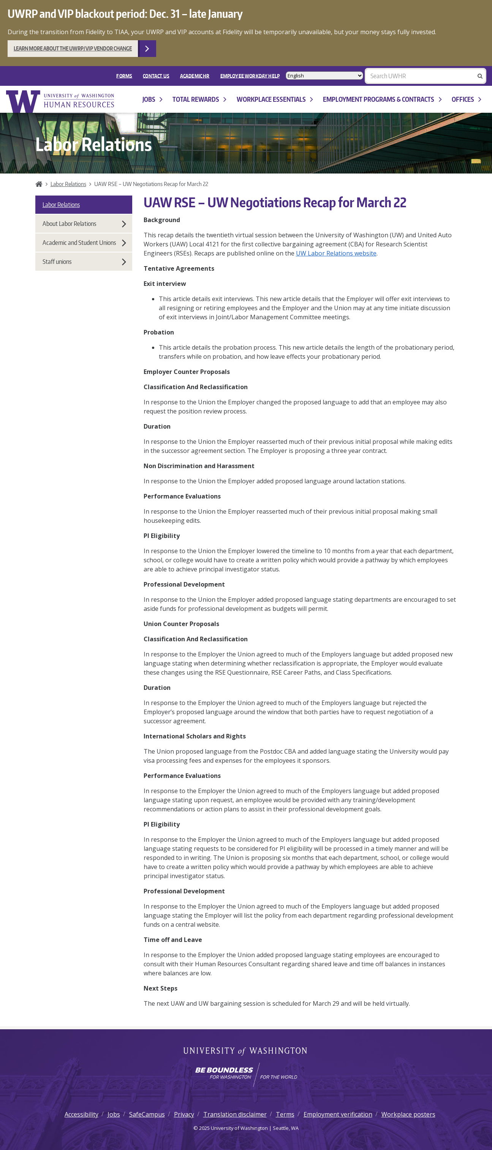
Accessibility (81, 1114)
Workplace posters (408, 1114)
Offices (466, 99)
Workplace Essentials (275, 99)
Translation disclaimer (235, 1114)
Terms (285, 1114)
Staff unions (84, 262)
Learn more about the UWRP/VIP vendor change (73, 48)
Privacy (184, 1114)
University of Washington (246, 1052)
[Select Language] (324, 75)
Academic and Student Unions (84, 243)
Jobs (152, 99)
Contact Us (156, 76)
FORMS (124, 76)
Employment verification (338, 1114)
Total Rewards (199, 99)
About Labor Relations (84, 224)
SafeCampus (147, 1114)
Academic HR (195, 76)
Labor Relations (68, 184)
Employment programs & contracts (382, 99)
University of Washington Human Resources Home (60, 101)
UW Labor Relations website (336, 253)
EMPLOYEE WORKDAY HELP (250, 76)
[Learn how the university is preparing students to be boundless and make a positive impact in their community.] (246, 1075)
